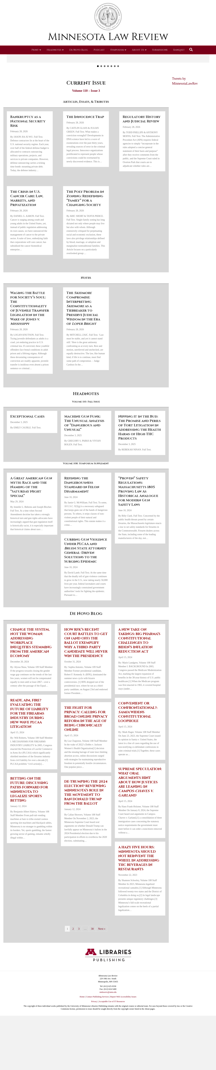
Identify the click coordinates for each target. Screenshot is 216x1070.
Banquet (179, 49)
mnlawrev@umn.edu (108, 1022)
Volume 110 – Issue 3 (86, 121)
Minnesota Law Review (108, 37)
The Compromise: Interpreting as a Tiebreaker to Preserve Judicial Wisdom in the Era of (83, 339)
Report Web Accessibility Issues (123, 1027)
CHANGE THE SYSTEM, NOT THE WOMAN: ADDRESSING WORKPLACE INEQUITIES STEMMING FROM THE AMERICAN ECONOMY (31, 673)
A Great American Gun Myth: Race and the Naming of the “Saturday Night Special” (31, 517)
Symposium (117, 49)
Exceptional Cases (27, 447)
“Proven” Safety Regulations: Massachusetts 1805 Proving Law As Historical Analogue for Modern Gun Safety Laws (138, 521)
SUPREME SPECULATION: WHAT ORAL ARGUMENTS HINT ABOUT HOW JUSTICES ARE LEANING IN (140, 812)
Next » (101, 959)
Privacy (94, 1032)
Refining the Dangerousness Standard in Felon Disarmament (81, 515)
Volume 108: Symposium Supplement (86, 494)
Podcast (99, 49)
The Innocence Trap (85, 147)
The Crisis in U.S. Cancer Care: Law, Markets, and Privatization (26, 229)
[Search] (191, 50)
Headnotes (54, 49)
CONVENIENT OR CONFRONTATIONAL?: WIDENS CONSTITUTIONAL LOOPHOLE (137, 742)
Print (35, 49)
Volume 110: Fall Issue (86, 432)
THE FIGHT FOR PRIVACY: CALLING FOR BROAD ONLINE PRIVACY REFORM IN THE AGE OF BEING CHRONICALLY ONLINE (86, 749)
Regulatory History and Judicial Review (141, 149)
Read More (107, 81)
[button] (10, 61)
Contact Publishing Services (97, 1027)
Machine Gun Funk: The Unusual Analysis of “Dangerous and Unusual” (84, 453)
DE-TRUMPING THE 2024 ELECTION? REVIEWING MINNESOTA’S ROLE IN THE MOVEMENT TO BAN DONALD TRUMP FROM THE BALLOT (85, 823)
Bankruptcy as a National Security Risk (27, 152)
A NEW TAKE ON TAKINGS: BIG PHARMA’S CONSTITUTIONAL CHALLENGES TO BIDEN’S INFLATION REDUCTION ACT (139, 671)
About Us (138, 49)
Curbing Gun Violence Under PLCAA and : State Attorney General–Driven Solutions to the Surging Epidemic (85, 581)
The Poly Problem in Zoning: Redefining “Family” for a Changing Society (85, 229)
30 (92, 959)
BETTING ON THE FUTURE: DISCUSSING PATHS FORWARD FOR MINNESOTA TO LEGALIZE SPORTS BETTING (29, 820)
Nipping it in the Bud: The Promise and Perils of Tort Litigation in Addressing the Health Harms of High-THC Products (139, 458)
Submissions (160, 49)
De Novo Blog (78, 49)
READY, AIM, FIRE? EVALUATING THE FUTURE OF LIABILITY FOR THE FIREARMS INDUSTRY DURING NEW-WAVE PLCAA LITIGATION (29, 743)
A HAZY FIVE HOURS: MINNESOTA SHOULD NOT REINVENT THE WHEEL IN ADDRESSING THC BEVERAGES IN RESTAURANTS (138, 888)
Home (82, 1027)
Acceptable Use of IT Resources (112, 1032)
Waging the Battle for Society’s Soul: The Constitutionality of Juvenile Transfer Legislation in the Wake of (29, 339)
